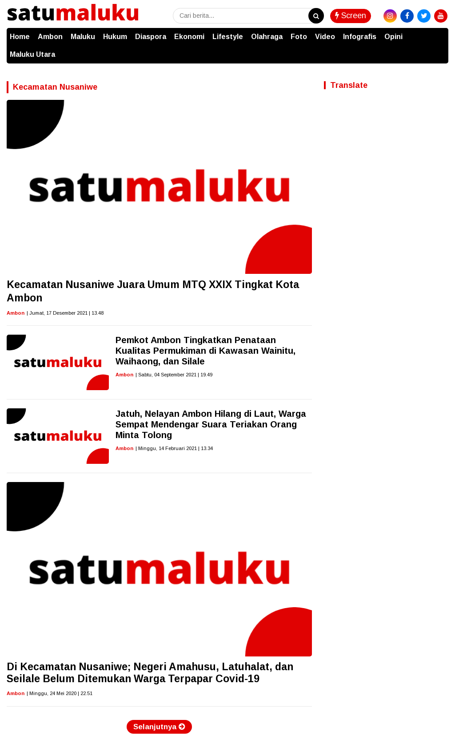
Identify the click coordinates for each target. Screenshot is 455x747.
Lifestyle (227, 36)
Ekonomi (189, 36)
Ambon (50, 36)
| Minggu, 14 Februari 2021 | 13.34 (174, 448)
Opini (393, 36)
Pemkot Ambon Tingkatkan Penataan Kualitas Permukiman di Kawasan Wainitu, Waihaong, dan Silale (205, 350)
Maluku (83, 36)
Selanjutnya (159, 727)
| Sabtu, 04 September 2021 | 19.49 (174, 374)
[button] (439, 32)
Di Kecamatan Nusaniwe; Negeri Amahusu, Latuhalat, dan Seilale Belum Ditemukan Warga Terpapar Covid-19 (150, 673)
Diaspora (150, 36)
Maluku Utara (32, 54)
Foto (299, 36)
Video (325, 36)
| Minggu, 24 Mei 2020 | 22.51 (59, 693)
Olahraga (267, 36)
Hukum (115, 36)
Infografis (359, 36)
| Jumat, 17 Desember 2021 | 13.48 (65, 313)
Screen (350, 15)
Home (20, 36)
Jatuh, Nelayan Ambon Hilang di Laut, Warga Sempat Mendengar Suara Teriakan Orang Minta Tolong (211, 424)
